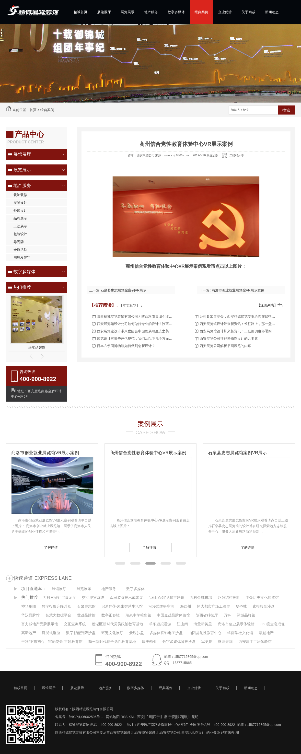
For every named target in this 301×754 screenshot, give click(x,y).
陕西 (179, 717)
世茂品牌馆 (86, 615)
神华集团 (28, 606)
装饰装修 (20, 195)
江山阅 (182, 624)
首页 (33, 110)
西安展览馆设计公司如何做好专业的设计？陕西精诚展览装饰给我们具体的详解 (136, 324)
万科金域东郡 (201, 597)
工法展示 (20, 226)
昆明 (195, 717)
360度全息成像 (272, 624)
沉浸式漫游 (51, 633)
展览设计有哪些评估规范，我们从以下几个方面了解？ (136, 338)
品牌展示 (20, 218)
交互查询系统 (75, 624)
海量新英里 (203, 624)
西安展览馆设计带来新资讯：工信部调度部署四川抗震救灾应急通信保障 (239, 331)
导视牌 (18, 242)
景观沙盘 (136, 633)
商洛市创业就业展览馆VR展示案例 (237, 290)
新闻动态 (272, 12)
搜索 (286, 110)
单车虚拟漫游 (160, 624)
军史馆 (206, 641)
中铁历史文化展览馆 (262, 597)
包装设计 (20, 234)
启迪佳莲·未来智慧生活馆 (122, 606)
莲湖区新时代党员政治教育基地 (117, 624)
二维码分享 (236, 155)
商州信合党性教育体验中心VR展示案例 (148, 452)
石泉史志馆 (86, 606)
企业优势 (225, 12)
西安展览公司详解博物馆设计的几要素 (229, 338)
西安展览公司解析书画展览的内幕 (225, 346)
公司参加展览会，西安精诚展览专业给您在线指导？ (239, 316)
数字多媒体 (176, 12)
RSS (125, 717)
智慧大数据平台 (58, 615)
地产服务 (151, 12)
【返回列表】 (267, 305)
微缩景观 (225, 641)
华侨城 (241, 606)
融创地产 (266, 633)
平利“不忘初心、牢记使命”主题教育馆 (51, 641)
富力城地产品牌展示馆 (39, 624)
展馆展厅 (104, 12)
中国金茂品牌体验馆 (173, 615)
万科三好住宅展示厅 (59, 597)
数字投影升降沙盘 (56, 606)
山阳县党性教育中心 (204, 633)
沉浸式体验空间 (161, 606)
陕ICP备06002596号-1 (86, 717)
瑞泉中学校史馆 (138, 615)
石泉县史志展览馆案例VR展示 (123, 290)
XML (132, 717)
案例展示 (150, 424)
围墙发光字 (22, 257)
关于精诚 (248, 12)
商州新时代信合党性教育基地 (112, 641)
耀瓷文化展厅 (112, 633)
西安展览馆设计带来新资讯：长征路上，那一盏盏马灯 (239, 324)
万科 (227, 615)
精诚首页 (80, 12)
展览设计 (20, 203)
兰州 (148, 717)
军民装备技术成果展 (126, 597)
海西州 (185, 606)
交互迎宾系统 (93, 597)
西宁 (156, 717)
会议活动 (20, 250)
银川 (187, 717)
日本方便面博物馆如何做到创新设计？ (126, 346)
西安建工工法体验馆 (255, 641)
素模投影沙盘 (264, 606)
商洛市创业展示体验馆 (236, 624)
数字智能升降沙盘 (80, 633)
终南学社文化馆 (240, 633)
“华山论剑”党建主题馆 (166, 597)
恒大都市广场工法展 (213, 606)
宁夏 (171, 717)
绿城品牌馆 (246, 615)
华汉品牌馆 (36, 347)
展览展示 (127, 12)
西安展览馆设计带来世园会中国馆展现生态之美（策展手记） (136, 331)
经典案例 (201, 12)
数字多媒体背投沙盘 (179, 641)
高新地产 (28, 633)
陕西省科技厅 (207, 615)
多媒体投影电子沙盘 (166, 633)
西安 (140, 717)
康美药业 (149, 641)
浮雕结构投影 (229, 597)
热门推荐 (22, 287)
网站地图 (112, 717)
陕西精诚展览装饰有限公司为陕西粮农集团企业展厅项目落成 (136, 316)
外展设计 (20, 210)
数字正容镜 (110, 615)
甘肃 (164, 717)
